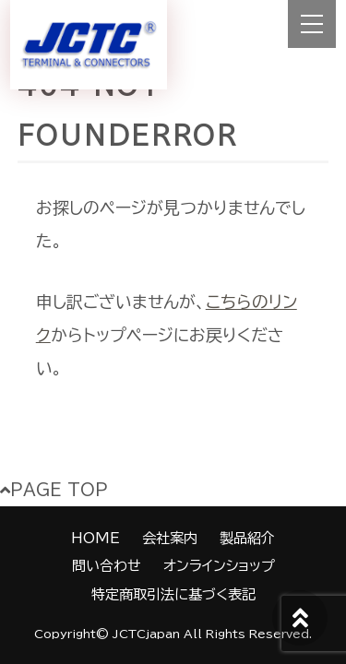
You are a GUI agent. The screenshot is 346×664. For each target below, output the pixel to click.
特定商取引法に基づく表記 (173, 594)
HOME (95, 538)
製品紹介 (247, 538)
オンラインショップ (219, 566)
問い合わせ (106, 566)
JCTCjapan (146, 634)
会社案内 (169, 538)
